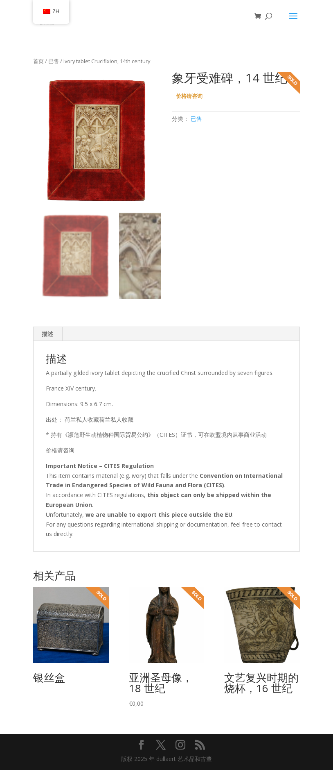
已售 (53, 61)
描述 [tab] (47, 334)
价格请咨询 (189, 96)
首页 (38, 61)
